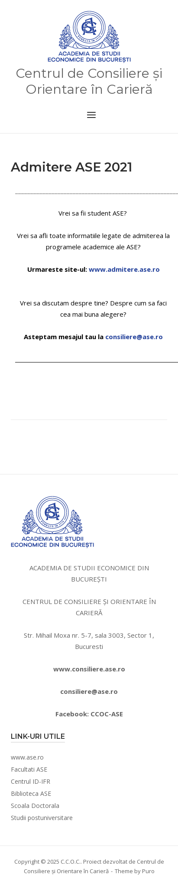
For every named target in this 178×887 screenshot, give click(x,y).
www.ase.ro (27, 757)
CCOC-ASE (107, 713)
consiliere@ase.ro (134, 336)
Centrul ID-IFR (30, 781)
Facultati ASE (29, 769)
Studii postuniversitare (42, 818)
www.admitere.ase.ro (124, 269)
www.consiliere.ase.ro (89, 668)
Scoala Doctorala (35, 805)
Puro (148, 871)
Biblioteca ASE (31, 793)
